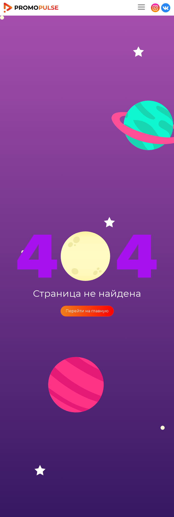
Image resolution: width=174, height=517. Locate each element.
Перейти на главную (87, 311)
